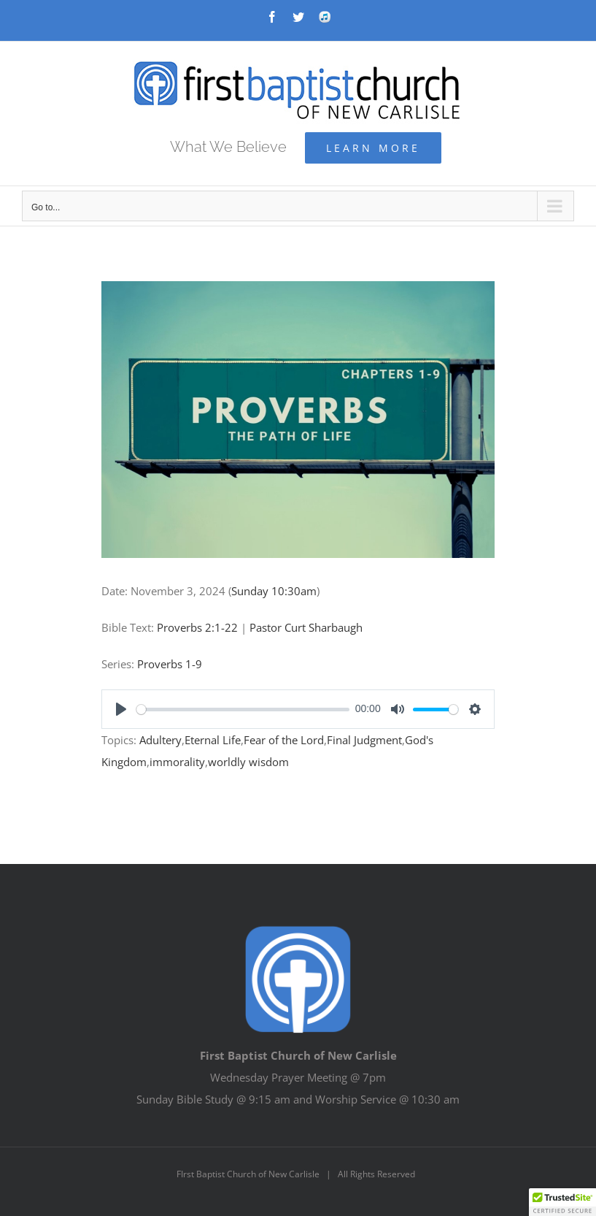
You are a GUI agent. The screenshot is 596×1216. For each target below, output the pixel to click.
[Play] (121, 709)
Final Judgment (364, 740)
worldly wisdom (248, 761)
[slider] (242, 709)
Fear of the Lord (284, 740)
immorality (177, 761)
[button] (562, 1202)
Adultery (160, 740)
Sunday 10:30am (274, 591)
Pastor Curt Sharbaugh (306, 627)
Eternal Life (213, 740)
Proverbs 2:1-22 (197, 627)
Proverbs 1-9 (169, 664)
